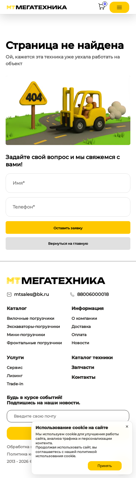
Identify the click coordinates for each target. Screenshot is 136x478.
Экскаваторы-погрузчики (33, 326)
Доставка (81, 326)
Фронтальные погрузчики (34, 342)
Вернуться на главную (68, 243)
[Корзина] (101, 7)
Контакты (83, 377)
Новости (80, 342)
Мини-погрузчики (26, 334)
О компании (84, 318)
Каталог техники (92, 357)
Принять (105, 466)
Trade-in (15, 383)
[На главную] (37, 7)
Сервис (15, 367)
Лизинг (15, 375)
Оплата (79, 334)
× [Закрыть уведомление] (127, 426)
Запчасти (83, 367)
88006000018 (93, 294)
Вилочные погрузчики (30, 318)
